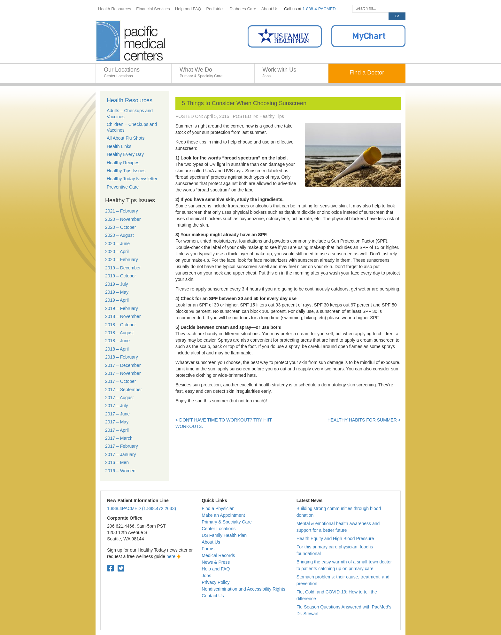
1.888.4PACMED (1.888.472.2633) (141, 508)
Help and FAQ (216, 568)
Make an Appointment (223, 515)
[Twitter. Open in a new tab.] (121, 568)
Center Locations (218, 528)
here (173, 556)
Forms (208, 548)
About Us (211, 542)
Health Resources (129, 100)
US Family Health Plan (224, 535)
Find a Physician (218, 508)
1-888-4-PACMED (319, 8)
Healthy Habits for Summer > (364, 419)
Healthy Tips (271, 116)
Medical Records (218, 555)
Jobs (206, 575)
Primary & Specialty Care (226, 521)
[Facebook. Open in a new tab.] (110, 568)
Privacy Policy (215, 582)
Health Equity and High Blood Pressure (335, 538)
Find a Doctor (367, 72)
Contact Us (213, 595)
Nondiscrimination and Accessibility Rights (243, 589)
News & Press (216, 562)
